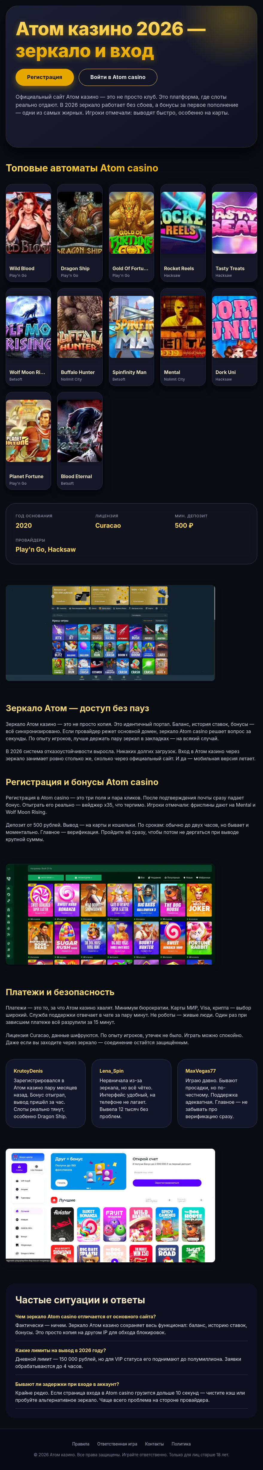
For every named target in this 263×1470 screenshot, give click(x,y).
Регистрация (45, 77)
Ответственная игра (117, 1444)
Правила (80, 1444)
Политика (181, 1444)
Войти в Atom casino (118, 77)
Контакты (154, 1444)
